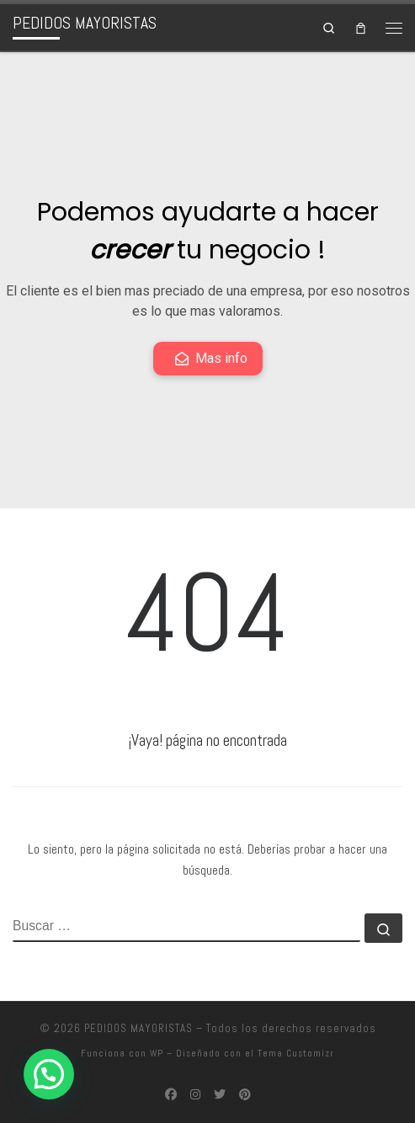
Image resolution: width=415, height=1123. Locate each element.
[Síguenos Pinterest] (245, 1095)
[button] (49, 1074)
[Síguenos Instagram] (195, 1095)
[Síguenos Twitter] (220, 1095)
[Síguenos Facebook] (171, 1095)
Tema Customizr (296, 1053)
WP (156, 1053)
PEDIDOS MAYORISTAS (138, 1028)
